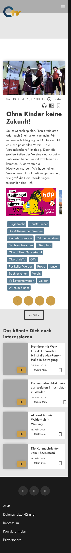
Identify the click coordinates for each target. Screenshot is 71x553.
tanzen (54, 266)
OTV (33, 259)
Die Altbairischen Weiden (26, 231)
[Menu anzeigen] (63, 6)
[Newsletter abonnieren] (23, 491)
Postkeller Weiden (21, 266)
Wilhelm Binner (19, 287)
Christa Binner (38, 224)
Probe (41, 266)
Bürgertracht (17, 224)
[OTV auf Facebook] (34, 491)
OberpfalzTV (17, 259)
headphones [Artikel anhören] (44, 105)
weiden (43, 280)
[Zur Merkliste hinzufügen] (58, 105)
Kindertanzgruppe (20, 238)
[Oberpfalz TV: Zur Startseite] (12, 12)
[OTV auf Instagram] (45, 491)
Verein (36, 273)
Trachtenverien (18, 273)
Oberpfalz (44, 245)
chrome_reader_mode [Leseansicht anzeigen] (51, 105)
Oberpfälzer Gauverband (25, 252)
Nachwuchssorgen (21, 245)
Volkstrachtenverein (21, 280)
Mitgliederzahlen (48, 238)
